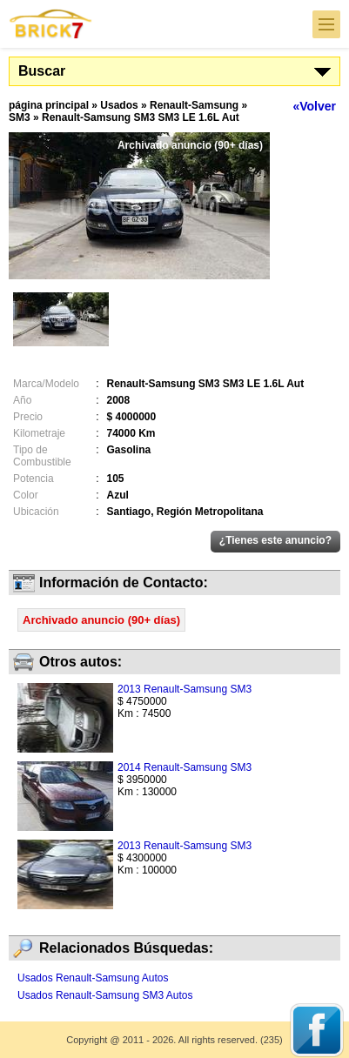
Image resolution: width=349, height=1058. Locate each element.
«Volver (314, 106)
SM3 (19, 117)
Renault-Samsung (194, 105)
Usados (119, 105)
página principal (49, 105)
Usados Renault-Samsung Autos (92, 978)
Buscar (41, 71)
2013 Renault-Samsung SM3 (184, 689)
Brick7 (51, 24)
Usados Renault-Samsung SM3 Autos (104, 995)
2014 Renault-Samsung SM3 (184, 767)
